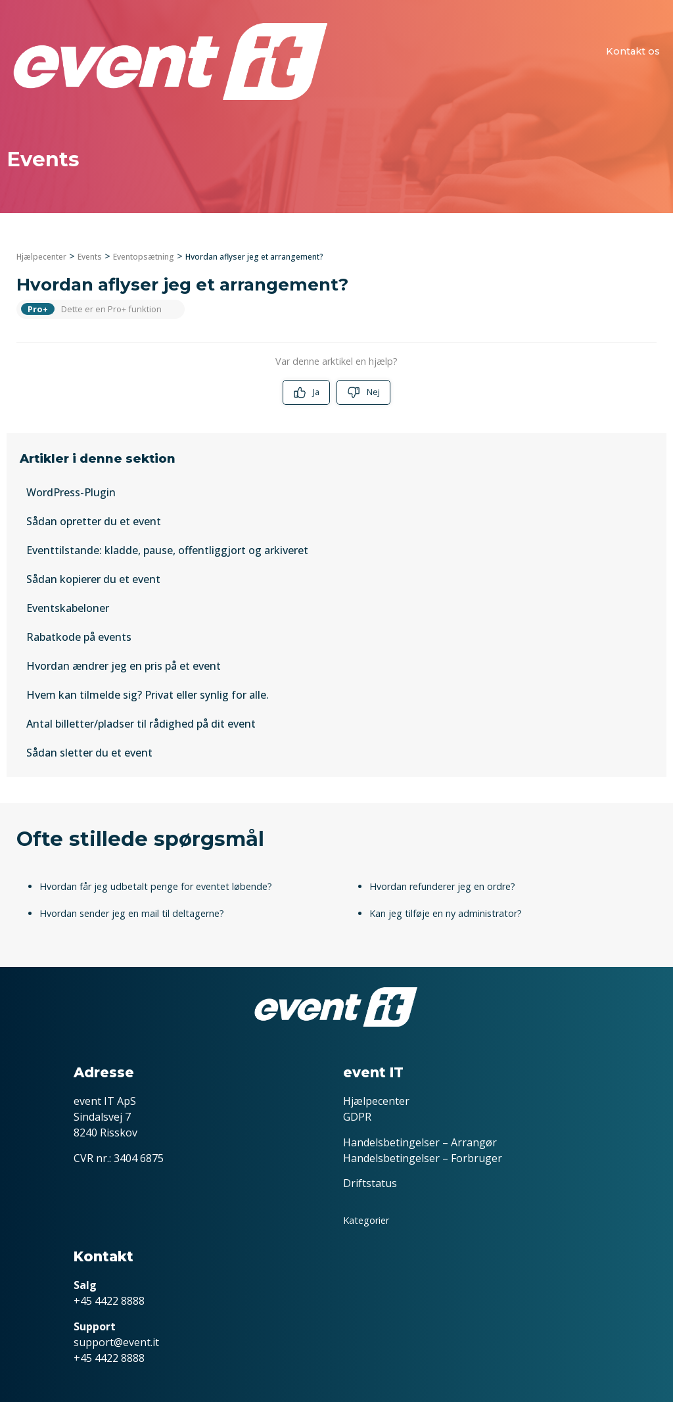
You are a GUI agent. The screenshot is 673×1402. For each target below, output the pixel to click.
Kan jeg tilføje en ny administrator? (445, 913)
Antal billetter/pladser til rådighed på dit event (141, 723)
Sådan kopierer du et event (93, 579)
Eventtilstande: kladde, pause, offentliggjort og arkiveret (167, 550)
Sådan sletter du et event (89, 752)
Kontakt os (633, 51)
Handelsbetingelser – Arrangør (420, 1142)
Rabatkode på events (78, 637)
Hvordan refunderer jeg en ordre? (442, 886)
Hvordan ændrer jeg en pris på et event (123, 666)
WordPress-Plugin (71, 492)
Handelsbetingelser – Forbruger (422, 1158)
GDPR (357, 1117)
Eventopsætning (143, 256)
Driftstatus (370, 1183)
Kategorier (366, 1220)
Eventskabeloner (67, 608)
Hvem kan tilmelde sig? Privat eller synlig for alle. (147, 695)
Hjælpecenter (41, 256)
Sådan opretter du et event (93, 521)
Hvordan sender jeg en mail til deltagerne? (131, 913)
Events (90, 256)
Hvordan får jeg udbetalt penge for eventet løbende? (155, 886)
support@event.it (116, 1342)
